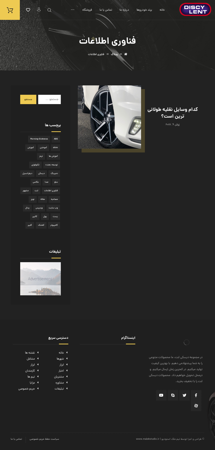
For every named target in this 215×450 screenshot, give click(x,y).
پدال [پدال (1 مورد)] (27, 208)
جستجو (28, 99)
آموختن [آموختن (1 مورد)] (43, 147)
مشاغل (33, 359)
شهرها (62, 359)
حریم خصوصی (28, 389)
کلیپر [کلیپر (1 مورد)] (30, 225)
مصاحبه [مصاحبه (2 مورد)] (54, 199)
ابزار (64, 365)
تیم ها (33, 377)
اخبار (63, 371)
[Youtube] (161, 395)
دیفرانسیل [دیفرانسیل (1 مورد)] (27, 173)
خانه (63, 353)
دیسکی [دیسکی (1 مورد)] (41, 173)
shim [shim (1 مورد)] (55, 147)
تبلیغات (61, 389)
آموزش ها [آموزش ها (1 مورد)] (53, 156)
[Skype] (173, 395)
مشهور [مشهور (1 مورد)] (26, 191)
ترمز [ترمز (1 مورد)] (41, 156)
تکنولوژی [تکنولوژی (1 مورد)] (35, 165)
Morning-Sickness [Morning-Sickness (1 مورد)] (39, 139)
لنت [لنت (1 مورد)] (36, 191)
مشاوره (62, 383)
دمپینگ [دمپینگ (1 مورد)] (54, 173)
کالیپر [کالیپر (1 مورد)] (34, 216)
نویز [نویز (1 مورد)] (32, 199)
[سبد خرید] (10, 10)
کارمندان (32, 371)
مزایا (34, 383)
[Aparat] (196, 406)
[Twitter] (184, 395)
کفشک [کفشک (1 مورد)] (41, 225)
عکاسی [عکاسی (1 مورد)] (36, 182)
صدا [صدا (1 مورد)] (46, 182)
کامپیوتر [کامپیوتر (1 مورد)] (54, 225)
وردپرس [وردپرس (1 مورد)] (39, 208)
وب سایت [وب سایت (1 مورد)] (53, 208)
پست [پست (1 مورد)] (55, 216)
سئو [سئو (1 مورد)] (56, 182)
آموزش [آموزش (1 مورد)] (31, 147)
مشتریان (61, 377)
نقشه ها (32, 353)
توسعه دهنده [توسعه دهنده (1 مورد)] (51, 165)
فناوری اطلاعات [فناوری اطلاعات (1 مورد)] (51, 191)
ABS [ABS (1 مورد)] (56, 139)
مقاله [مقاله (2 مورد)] (42, 199)
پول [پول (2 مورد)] (45, 216)
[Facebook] (196, 395)
